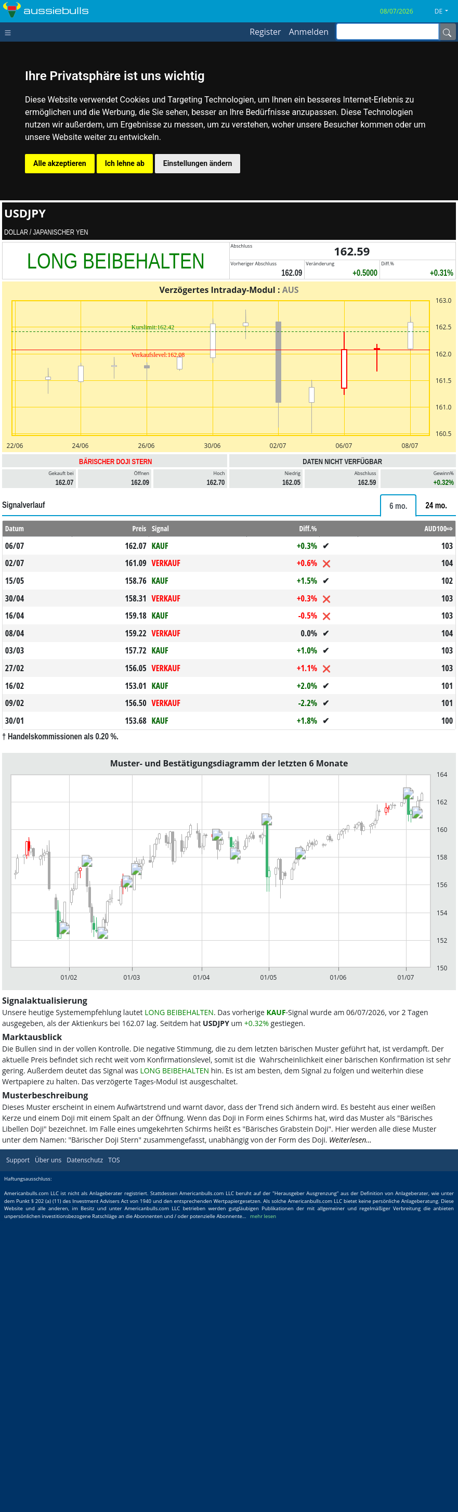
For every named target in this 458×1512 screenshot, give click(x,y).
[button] (445, 11)
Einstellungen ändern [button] (197, 163)
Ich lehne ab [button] (125, 163)
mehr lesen (263, 1216)
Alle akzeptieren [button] (59, 163)
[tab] (398, 505)
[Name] (447, 31)
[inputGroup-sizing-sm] (387, 31)
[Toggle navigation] (10, 31)
